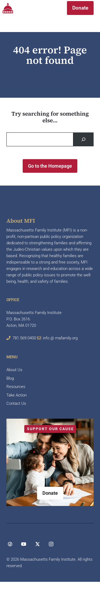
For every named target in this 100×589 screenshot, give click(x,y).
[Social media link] (10, 544)
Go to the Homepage (50, 166)
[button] (52, 8)
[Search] (83, 139)
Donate (80, 8)
